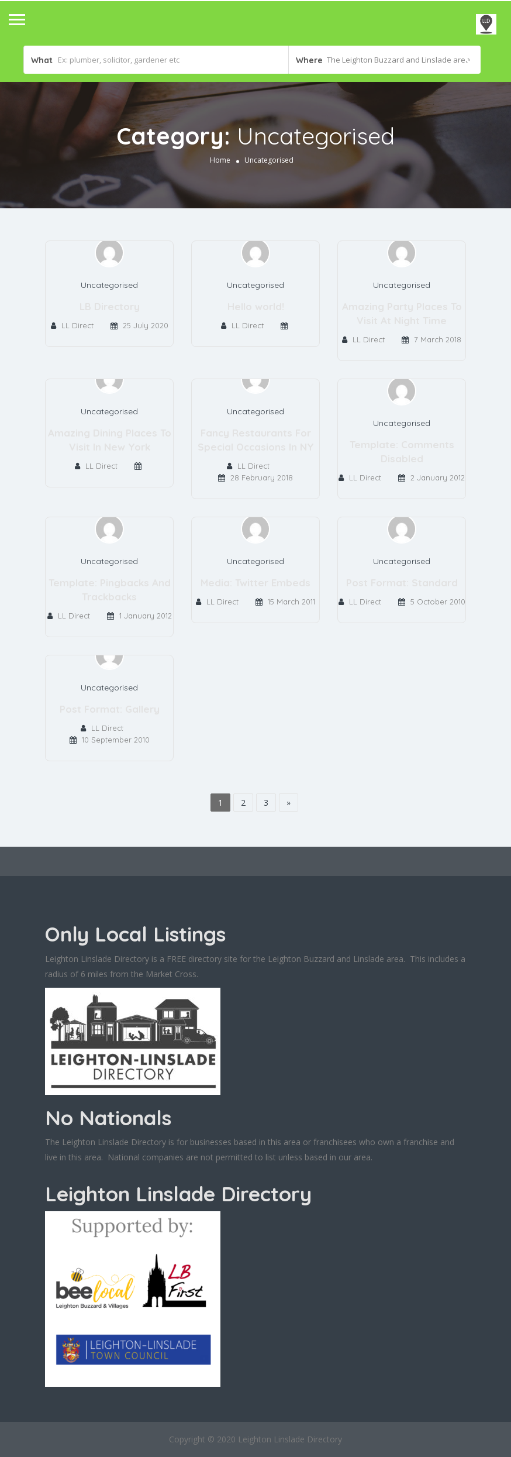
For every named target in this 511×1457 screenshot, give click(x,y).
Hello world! (255, 306)
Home (220, 160)
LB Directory (110, 306)
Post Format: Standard (402, 582)
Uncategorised (109, 285)
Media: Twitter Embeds (255, 582)
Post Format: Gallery (110, 709)
